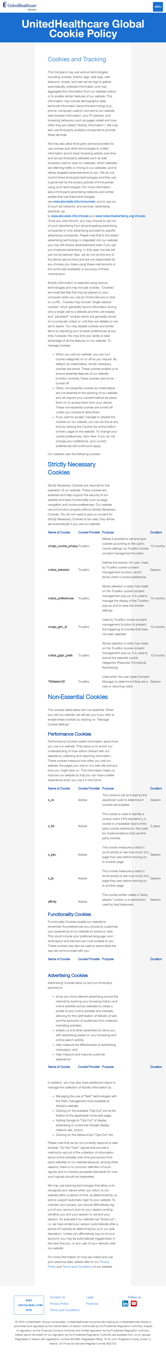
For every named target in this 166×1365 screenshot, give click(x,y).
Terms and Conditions (77, 1266)
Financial (92, 1303)
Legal (90, 1297)
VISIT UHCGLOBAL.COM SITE (30, 1305)
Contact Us (57, 1297)
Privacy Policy (59, 1303)
